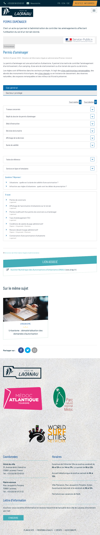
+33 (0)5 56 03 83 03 (15, 473)
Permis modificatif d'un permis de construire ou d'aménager (33, 212)
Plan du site (29, 530)
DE (68, 3)
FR (59, 3)
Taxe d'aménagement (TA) (20, 218)
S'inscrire (13, 517)
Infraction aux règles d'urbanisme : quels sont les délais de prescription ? (38, 186)
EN (63, 3)
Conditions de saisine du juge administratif (26, 224)
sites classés (44, 73)
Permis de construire (18, 200)
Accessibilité (70, 530)
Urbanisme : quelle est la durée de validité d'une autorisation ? (34, 182)
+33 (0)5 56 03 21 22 (15, 491)
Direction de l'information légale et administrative (22, 253)
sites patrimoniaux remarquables (75, 70)
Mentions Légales (45, 530)
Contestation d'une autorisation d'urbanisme (27, 236)
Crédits (59, 530)
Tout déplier (90, 102)
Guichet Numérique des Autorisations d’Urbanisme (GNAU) (41, 269)
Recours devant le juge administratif (24, 230)
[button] (50, 109)
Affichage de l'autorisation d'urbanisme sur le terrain (30, 206)
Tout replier (75, 102)
